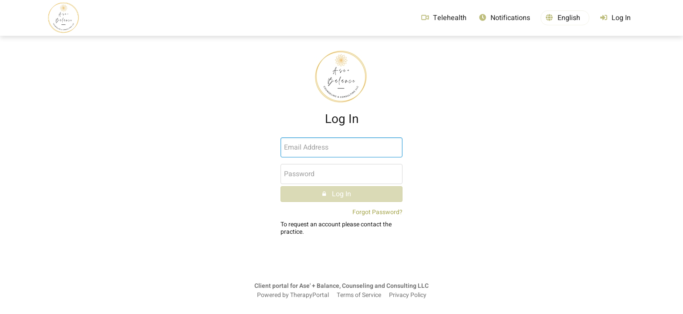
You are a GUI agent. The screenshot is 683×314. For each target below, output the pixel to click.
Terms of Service (359, 295)
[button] (565, 17)
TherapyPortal (309, 295)
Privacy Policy (407, 295)
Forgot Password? (377, 212)
